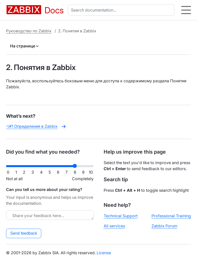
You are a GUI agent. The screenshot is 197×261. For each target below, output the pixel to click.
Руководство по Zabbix (29, 30)
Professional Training (171, 215)
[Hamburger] (186, 10)
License (104, 252)
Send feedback (23, 233)
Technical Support (121, 215)
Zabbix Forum (164, 225)
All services (114, 225)
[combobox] (122, 10)
